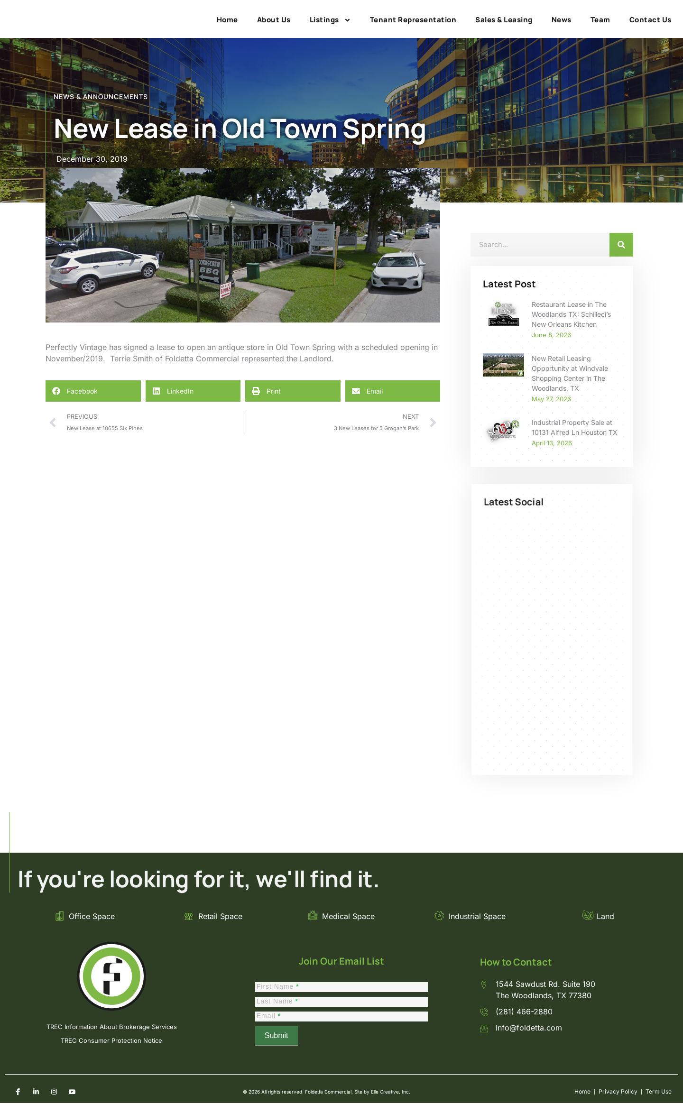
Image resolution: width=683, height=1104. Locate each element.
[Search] (621, 245)
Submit (276, 1038)
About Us (274, 20)
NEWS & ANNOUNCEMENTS (101, 96)
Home (227, 20)
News (562, 20)
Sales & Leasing (504, 20)
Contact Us (650, 20)
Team (600, 20)
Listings (330, 20)
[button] (93, 391)
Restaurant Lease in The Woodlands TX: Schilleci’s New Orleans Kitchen (571, 314)
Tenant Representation (413, 20)
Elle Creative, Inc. (386, 1093)
